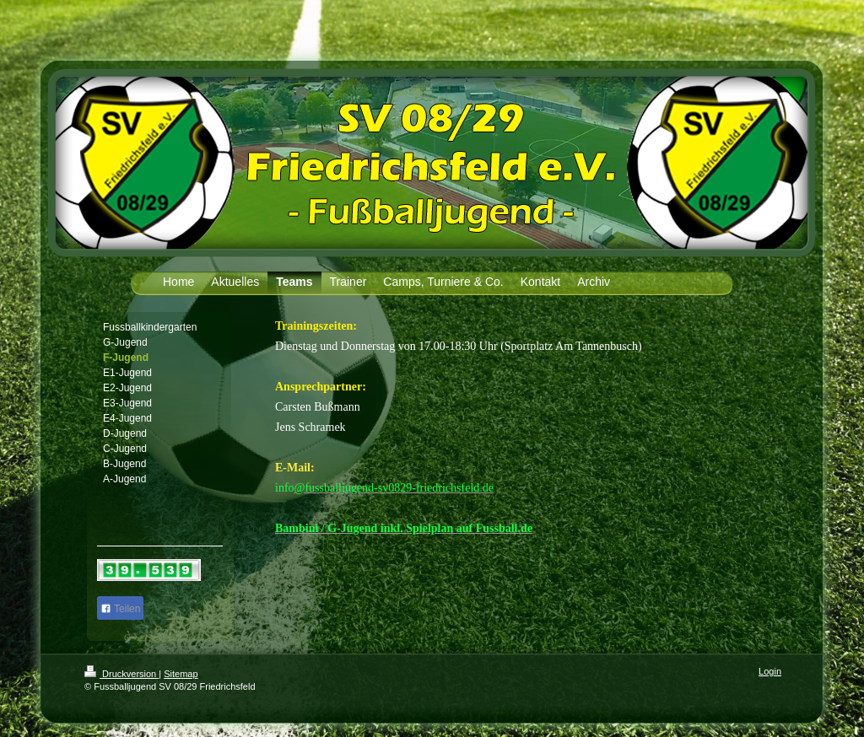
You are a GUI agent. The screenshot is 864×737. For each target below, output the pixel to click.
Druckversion (121, 674)
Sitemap (180, 674)
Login (770, 671)
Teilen (120, 609)
